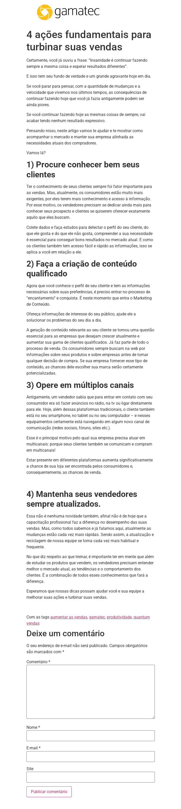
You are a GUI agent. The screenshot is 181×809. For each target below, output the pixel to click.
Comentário (38, 662)
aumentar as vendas (68, 617)
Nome (33, 727)
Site (29, 769)
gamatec (97, 617)
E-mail (33, 748)
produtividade (119, 617)
